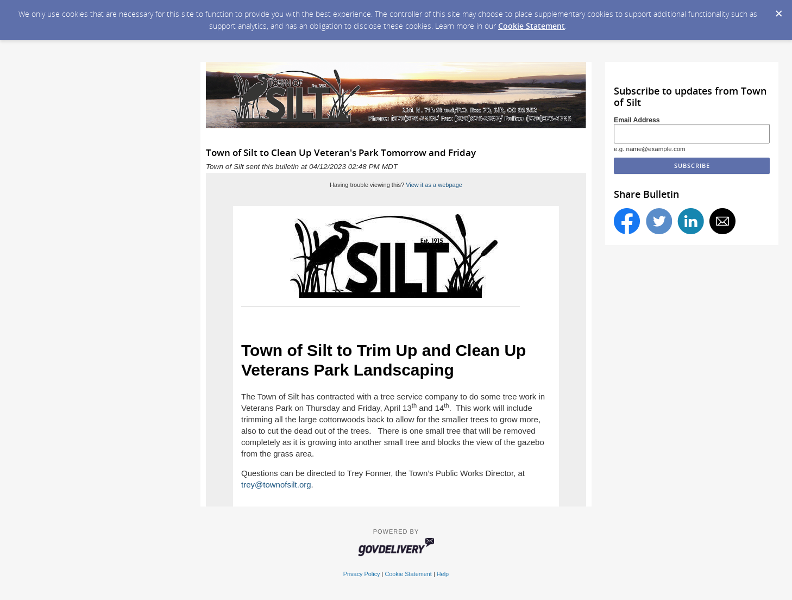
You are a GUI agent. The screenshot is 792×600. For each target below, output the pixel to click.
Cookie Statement (531, 26)
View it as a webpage (434, 185)
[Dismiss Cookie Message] (778, 10)
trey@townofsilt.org (276, 484)
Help (443, 574)
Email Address (637, 120)
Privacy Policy (361, 574)
